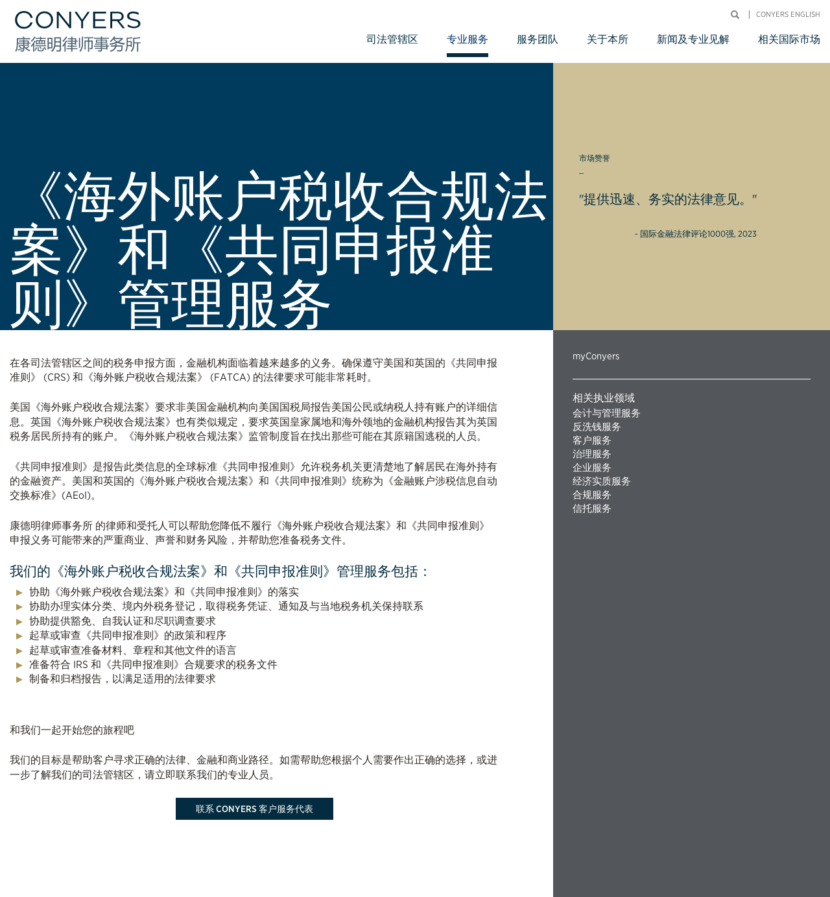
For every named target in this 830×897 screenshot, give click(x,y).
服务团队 (537, 39)
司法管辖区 (392, 39)
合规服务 (592, 495)
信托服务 (592, 508)
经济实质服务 (602, 481)
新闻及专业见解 (693, 39)
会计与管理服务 (607, 413)
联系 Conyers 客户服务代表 (254, 809)
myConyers (596, 356)
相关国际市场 (789, 39)
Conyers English (788, 14)
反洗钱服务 (597, 427)
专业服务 (467, 39)
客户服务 (592, 440)
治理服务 (592, 454)
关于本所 (607, 39)
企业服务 (592, 467)
